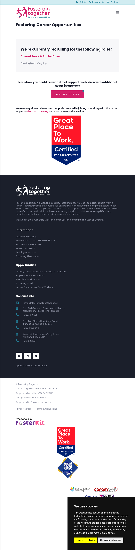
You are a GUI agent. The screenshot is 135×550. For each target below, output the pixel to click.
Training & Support (26, 252)
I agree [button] (79, 540)
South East (38, 219)
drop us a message (38, 111)
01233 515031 (30, 314)
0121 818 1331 (30, 341)
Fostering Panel (24, 283)
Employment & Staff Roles (30, 275)
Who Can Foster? (25, 248)
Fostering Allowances (27, 256)
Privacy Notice (24, 408)
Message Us (96, 2)
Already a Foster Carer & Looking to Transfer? (41, 271)
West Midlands (53, 219)
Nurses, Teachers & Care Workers (34, 287)
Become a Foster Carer (29, 244)
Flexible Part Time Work (29, 279)
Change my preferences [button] (110, 540)
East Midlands (69, 219)
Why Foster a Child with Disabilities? (35, 240)
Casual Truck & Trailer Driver (41, 56)
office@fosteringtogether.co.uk (41, 303)
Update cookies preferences (31, 365)
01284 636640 (31, 327)
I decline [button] (91, 540)
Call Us (81, 2)
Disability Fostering (26, 236)
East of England (94, 219)
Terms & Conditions (46, 408)
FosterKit (113, 2)
